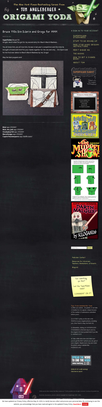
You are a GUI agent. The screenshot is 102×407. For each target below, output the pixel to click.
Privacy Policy (67, 399)
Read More (77, 404)
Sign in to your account (85, 30)
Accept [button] (85, 404)
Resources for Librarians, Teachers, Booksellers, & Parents (84, 262)
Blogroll (75, 267)
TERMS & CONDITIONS (78, 399)
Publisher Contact (78, 257)
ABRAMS (58, 399)
